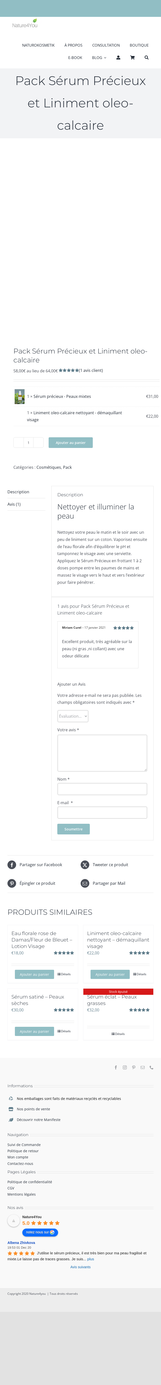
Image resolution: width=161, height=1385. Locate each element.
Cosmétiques (48, 467)
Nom (63, 779)
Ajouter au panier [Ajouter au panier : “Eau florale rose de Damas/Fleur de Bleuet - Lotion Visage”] (34, 974)
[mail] (143, 1067)
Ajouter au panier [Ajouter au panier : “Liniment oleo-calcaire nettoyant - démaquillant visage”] (110, 974)
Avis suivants (80, 1267)
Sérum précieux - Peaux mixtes (62, 396)
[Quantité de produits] (28, 442)
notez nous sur (40, 1232)
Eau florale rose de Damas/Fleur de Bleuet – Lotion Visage (41, 939)
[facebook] (116, 1067)
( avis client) (91, 370)
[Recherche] (147, 57)
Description (18, 492)
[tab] (26, 492)
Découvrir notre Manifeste (39, 1119)
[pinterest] (134, 1067)
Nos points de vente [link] (33, 1109)
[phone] (152, 1067)
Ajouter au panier (71, 442)
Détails (66, 974)
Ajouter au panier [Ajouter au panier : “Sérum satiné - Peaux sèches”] (34, 1031)
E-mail (65, 802)
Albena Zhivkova (21, 1243)
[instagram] (125, 1067)
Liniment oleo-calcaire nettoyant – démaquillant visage (118, 939)
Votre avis (68, 730)
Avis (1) (14, 504)
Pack (67, 467)
